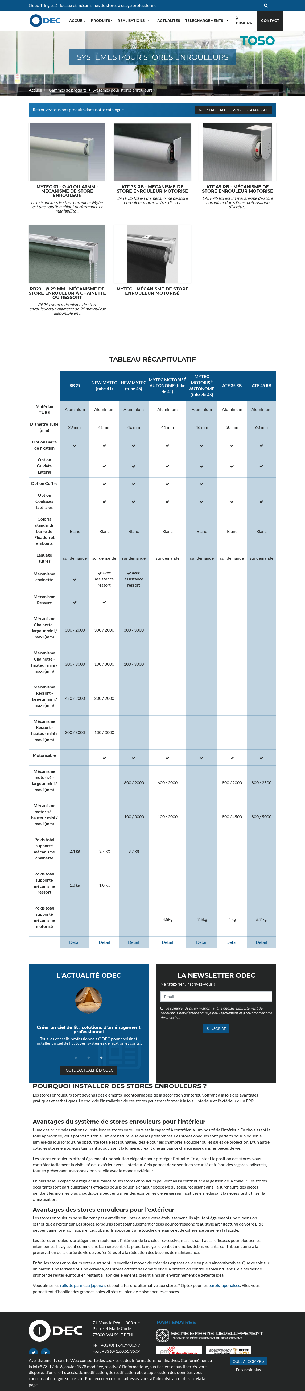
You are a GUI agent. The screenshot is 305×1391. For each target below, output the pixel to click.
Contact (270, 20)
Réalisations (131, 20)
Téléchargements (204, 20)
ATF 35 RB (232, 385)
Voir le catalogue (250, 110)
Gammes (210, 1353)
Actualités (168, 20)
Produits (100, 20)
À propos (244, 20)
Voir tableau (212, 110)
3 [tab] (101, 1058)
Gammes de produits (67, 89)
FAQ (160, 1353)
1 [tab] (75, 1058)
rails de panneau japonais (83, 1285)
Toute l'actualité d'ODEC (88, 1070)
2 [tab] (88, 1058)
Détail (74, 942)
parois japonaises (224, 1285)
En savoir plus (248, 1369)
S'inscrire (216, 1028)
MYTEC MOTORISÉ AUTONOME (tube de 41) (167, 385)
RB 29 (74, 385)
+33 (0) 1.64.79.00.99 (120, 1345)
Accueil (35, 89)
